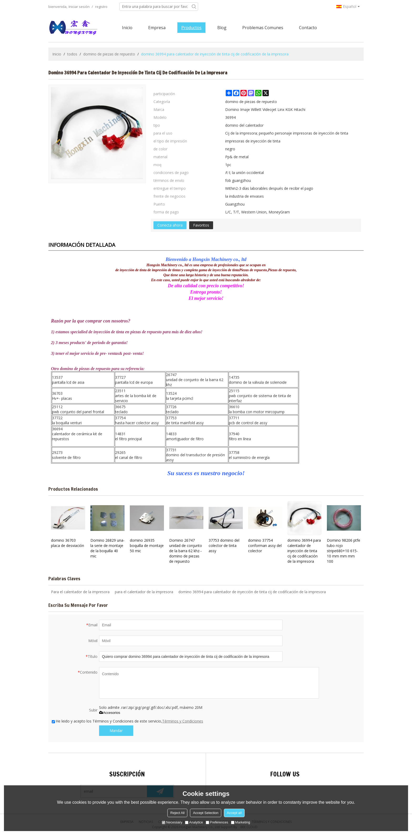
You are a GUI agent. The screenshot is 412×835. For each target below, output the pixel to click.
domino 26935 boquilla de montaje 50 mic (147, 545)
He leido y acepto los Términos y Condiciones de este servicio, (127, 721)
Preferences (217, 822)
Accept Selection (205, 813)
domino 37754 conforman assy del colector (265, 545)
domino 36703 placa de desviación (67, 543)
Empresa (157, 27)
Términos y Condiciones (182, 721)
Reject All (177, 813)
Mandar (116, 730)
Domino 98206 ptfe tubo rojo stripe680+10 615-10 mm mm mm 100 (343, 551)
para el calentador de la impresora (144, 591)
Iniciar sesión (79, 6)
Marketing (240, 822)
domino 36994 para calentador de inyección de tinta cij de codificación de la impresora (304, 551)
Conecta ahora (170, 225)
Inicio (127, 27)
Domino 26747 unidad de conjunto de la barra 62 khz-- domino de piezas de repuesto (185, 551)
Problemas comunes (262, 27)
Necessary (172, 822)
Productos (191, 27)
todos (72, 54)
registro (101, 6)
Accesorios (109, 713)
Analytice (194, 822)
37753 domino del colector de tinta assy (224, 545)
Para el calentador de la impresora (80, 591)
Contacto (308, 27)
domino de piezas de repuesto (109, 54)
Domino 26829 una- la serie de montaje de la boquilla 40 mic (107, 548)
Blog (221, 27)
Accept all (234, 813)
